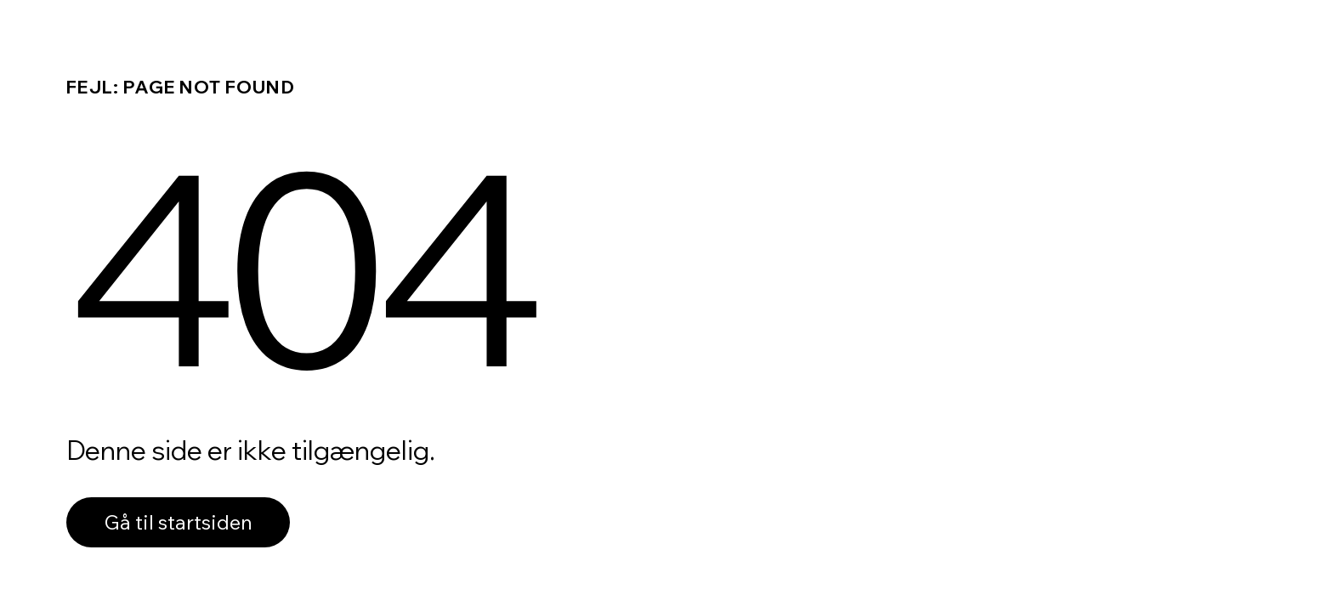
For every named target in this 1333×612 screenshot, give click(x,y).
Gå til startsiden (178, 522)
